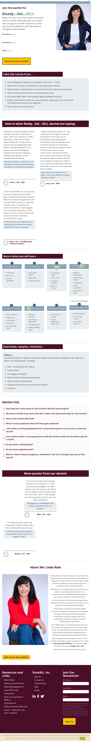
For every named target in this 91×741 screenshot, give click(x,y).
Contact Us (39, 680)
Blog (36, 687)
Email (7, 50)
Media (37, 690)
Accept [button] (82, 738)
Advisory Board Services (14, 683)
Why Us (37, 676)
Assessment (9, 693)
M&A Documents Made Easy (15, 706)
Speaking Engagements (14, 686)
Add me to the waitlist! (16, 657)
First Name (9, 34)
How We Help (40, 683)
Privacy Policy (65, 738)
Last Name (9, 42)
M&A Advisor (9, 680)
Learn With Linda (11, 690)
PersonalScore (10, 703)
